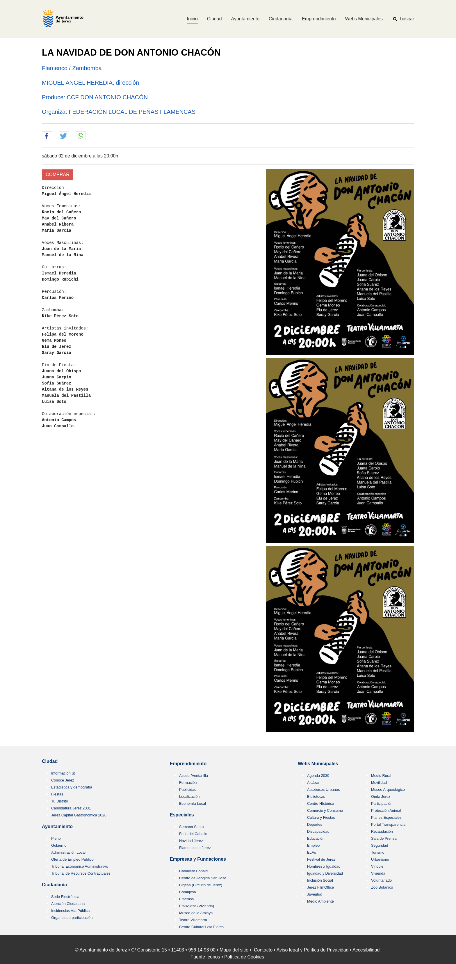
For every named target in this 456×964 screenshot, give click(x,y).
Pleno (56, 838)
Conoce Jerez (62, 780)
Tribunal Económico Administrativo (79, 866)
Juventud (314, 894)
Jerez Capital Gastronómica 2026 (78, 815)
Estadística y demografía (71, 787)
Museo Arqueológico (388, 789)
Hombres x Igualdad (324, 866)
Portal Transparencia (388, 824)
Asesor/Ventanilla (193, 775)
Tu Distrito (59, 801)
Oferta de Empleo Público (72, 859)
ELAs (311, 852)
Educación (316, 838)
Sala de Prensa (384, 838)
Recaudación (382, 831)
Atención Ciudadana (68, 903)
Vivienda (378, 873)
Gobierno (59, 845)
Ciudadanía (54, 884)
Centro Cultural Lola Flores (201, 927)
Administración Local (68, 852)
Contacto (263, 949)
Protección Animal (386, 810)
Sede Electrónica (65, 896)
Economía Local (192, 803)
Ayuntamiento (57, 826)
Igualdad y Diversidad (325, 873)
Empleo (313, 845)
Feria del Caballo (193, 834)
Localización (189, 796)
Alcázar (313, 782)
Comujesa (187, 892)
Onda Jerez (380, 796)
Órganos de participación (71, 917)
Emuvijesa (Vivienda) (196, 906)
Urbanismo (380, 859)
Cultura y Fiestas (321, 817)
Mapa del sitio (234, 949)
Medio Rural (381, 775)
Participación (381, 803)
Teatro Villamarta (193, 920)
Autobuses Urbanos (323, 789)
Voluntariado (381, 880)
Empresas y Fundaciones (198, 859)
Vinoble (377, 866)
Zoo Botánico (382, 887)
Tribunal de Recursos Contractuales (81, 873)
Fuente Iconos (205, 956)
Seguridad (379, 845)
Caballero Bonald (193, 871)
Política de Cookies (244, 956)
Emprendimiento (188, 763)
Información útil (63, 773)
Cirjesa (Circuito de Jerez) (200, 885)
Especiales (182, 814)
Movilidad (379, 782)
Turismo (377, 852)
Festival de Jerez (321, 859)
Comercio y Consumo (325, 810)
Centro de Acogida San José (202, 878)
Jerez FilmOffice (320, 887)
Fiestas (57, 794)
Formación (188, 782)
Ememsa (186, 899)
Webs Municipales (318, 763)
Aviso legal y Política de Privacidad (313, 949)
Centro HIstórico (320, 803)
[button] (47, 136)
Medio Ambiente (320, 901)
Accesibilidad (366, 949)
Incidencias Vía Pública (70, 910)
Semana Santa (191, 827)
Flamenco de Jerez (195, 848)
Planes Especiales (386, 817)
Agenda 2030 (318, 775)
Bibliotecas (316, 796)
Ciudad (50, 761)
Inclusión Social (320, 880)
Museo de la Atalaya (196, 913)
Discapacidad (318, 831)
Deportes (314, 824)
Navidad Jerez (191, 841)
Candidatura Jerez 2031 (71, 808)
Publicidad (187, 789)
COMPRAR (58, 174)
